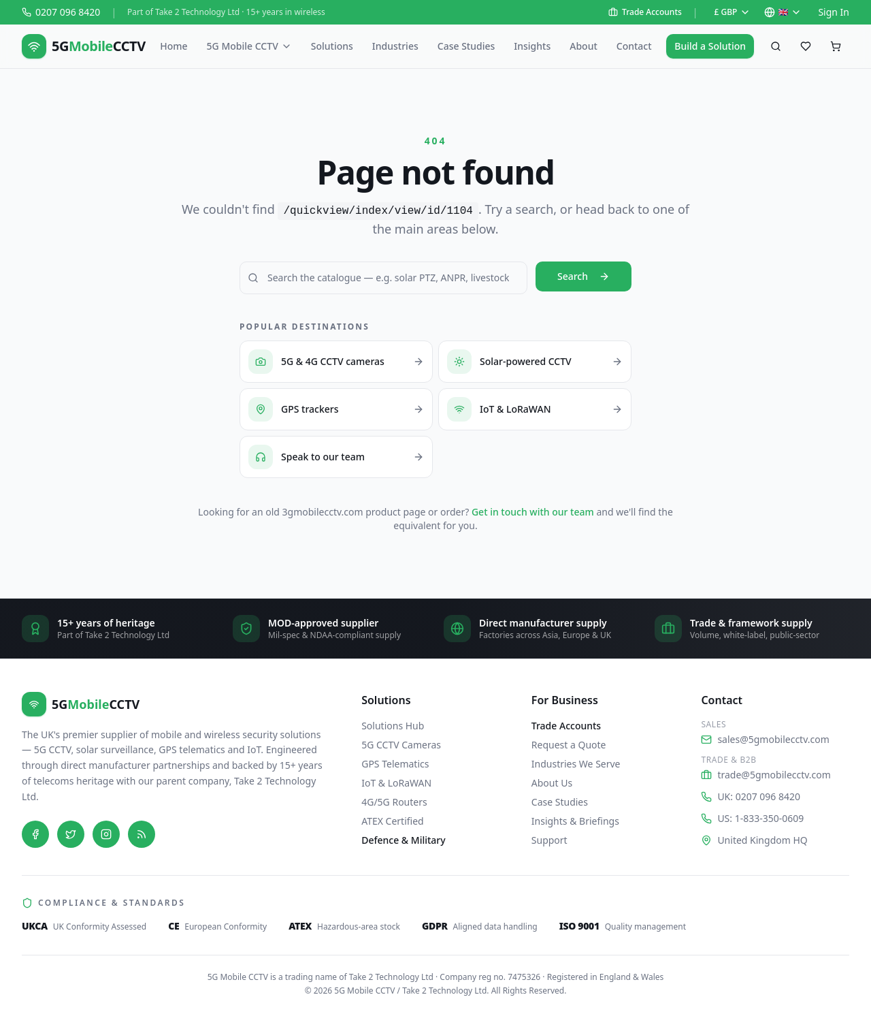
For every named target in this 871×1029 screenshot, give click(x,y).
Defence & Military (403, 840)
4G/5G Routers (394, 801)
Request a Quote (568, 744)
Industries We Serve (576, 763)
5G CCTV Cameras (401, 744)
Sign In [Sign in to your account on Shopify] (833, 11)
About (583, 45)
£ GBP (732, 12)
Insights (532, 45)
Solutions (332, 45)
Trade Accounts (645, 12)
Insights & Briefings (575, 820)
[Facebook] (35, 834)
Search (583, 276)
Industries (395, 45)
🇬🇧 (783, 12)
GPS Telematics (395, 763)
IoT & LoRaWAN (396, 782)
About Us (551, 782)
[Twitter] (70, 834)
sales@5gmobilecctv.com (765, 739)
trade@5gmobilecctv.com (766, 774)
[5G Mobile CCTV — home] (84, 46)
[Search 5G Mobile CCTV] (383, 278)
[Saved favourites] (805, 46)
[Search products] (775, 46)
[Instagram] (106, 834)
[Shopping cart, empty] (835, 46)
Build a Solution (710, 45)
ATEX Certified (392, 820)
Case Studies (466, 45)
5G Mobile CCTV (249, 45)
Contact (634, 45)
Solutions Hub (392, 725)
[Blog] (141, 834)
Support (549, 840)
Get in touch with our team (533, 511)
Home (173, 45)
